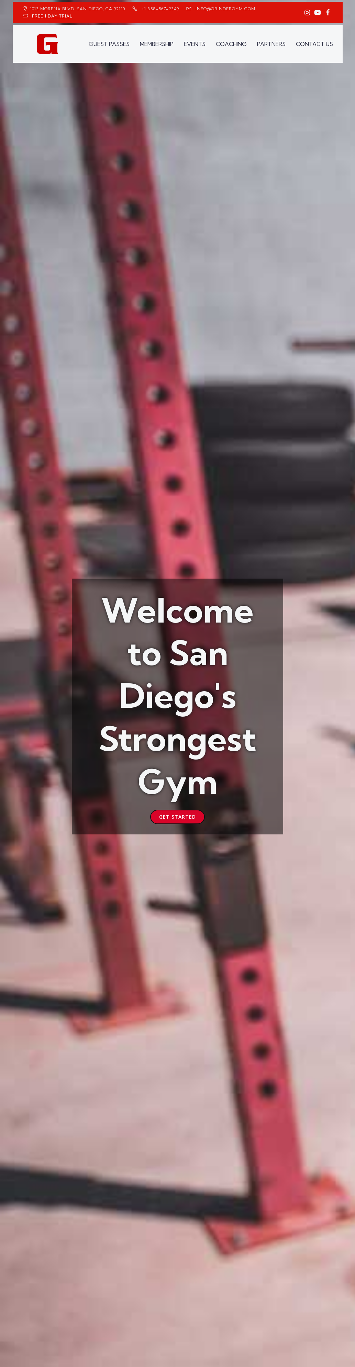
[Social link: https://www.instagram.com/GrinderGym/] (307, 13)
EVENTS (195, 43)
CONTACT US (314, 43)
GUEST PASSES (109, 43)
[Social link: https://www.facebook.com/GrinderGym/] (328, 13)
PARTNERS (271, 43)
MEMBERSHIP (157, 43)
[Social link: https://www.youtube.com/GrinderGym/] (317, 13)
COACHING (231, 43)
